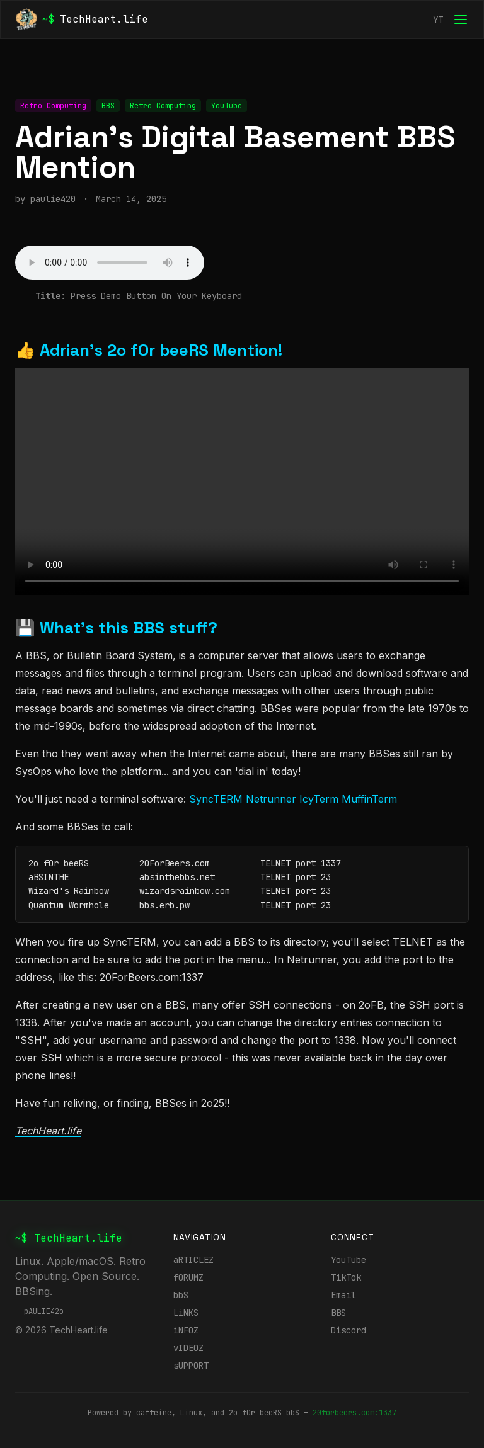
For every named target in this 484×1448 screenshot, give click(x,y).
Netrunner (271, 799)
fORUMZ (188, 1277)
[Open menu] (460, 19)
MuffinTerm (369, 799)
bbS (180, 1295)
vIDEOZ (188, 1348)
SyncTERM (216, 799)
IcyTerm (318, 799)
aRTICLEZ (193, 1259)
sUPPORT (191, 1365)
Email (343, 1295)
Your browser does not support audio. (109, 263)
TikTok (346, 1277)
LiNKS (186, 1312)
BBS (338, 1312)
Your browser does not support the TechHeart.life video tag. (242, 481)
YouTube (348, 1259)
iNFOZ (186, 1330)
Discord (348, 1330)
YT (438, 19)
